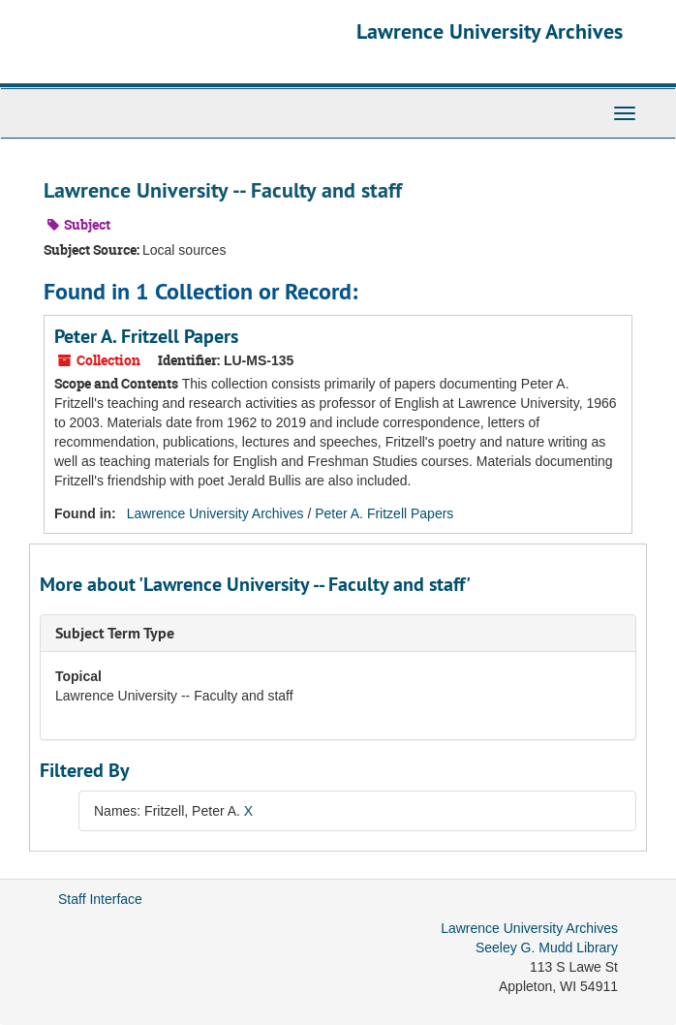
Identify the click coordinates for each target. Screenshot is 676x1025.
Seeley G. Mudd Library (547, 947)
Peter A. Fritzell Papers (146, 336)
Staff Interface (100, 899)
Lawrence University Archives (489, 31)
